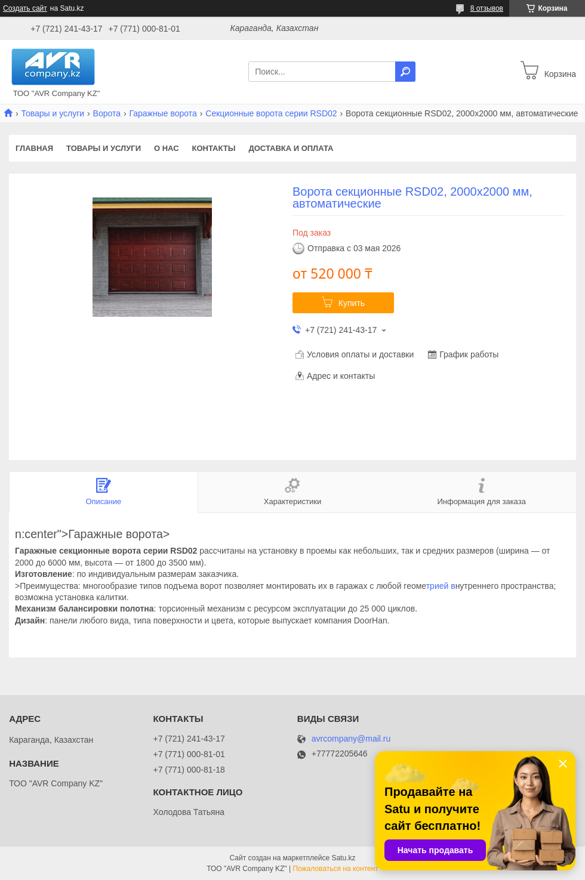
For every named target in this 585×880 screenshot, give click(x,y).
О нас (166, 148)
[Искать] (405, 71)
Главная (34, 148)
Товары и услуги (52, 113)
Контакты (214, 148)
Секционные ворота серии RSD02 (271, 113)
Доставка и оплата (290, 148)
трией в (440, 586)
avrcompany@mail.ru (351, 738)
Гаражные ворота (162, 113)
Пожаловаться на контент (335, 868)
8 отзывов (486, 8)
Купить (351, 303)
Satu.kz (343, 858)
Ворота (107, 113)
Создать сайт (25, 8)
